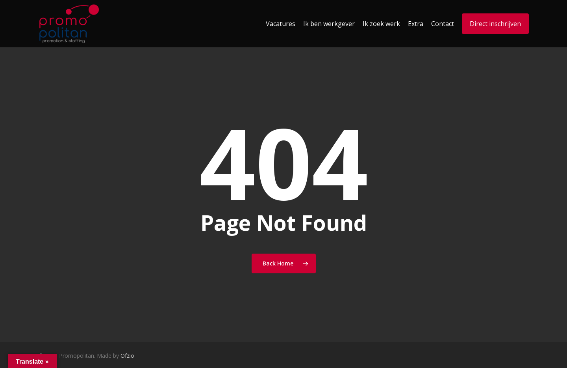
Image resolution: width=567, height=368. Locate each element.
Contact (442, 24)
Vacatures (280, 24)
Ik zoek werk (381, 24)
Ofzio (127, 355)
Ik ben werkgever (329, 24)
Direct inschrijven (495, 24)
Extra (415, 24)
